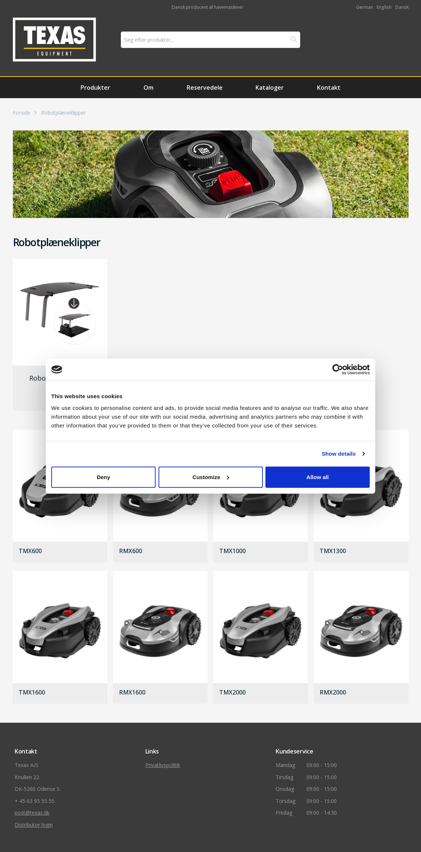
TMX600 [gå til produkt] (30, 551)
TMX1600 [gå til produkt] (32, 692)
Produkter (95, 88)
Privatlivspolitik (162, 765)
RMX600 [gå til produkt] (130, 551)
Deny (103, 477)
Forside (21, 112)
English (384, 7)
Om (148, 88)
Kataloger (270, 88)
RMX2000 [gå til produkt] (333, 692)
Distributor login (34, 824)
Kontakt (328, 88)
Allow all (317, 477)
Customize (211, 477)
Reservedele (205, 88)
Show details (339, 454)
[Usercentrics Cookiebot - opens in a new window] (338, 369)
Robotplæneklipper (63, 112)
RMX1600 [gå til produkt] (132, 692)
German (364, 7)
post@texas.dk (32, 812)
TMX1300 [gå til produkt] (333, 551)
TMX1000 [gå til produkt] (232, 551)
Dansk (402, 7)
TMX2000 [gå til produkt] (232, 692)
